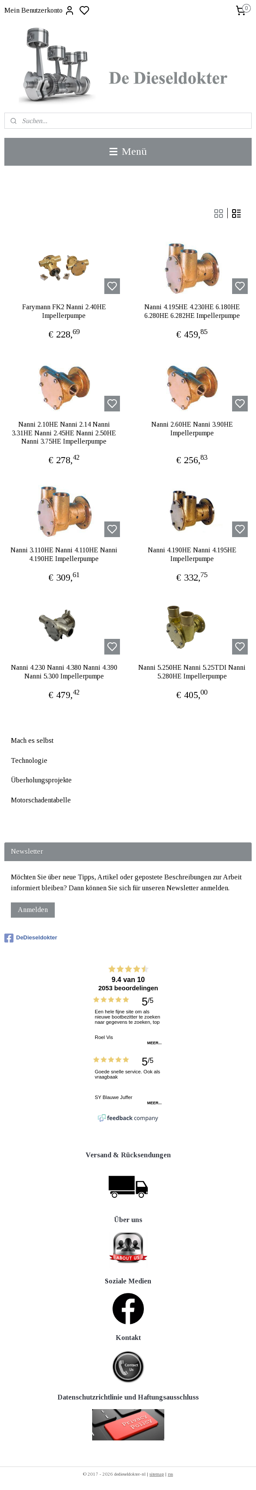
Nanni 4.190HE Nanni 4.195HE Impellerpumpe (192, 554)
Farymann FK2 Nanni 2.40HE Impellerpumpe (64, 311)
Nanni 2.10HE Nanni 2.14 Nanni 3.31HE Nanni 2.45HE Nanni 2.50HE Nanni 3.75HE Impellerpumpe (64, 432)
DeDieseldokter (30, 938)
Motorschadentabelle (41, 800)
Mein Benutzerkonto (39, 10)
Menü (128, 151)
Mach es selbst (32, 740)
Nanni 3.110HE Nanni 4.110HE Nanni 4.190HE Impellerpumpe (63, 554)
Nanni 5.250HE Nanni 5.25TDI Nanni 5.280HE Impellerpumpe (192, 671)
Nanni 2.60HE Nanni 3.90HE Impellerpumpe (192, 428)
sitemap (157, 1474)
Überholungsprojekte (41, 780)
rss (170, 1474)
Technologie (29, 760)
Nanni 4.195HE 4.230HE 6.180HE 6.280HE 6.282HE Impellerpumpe (192, 311)
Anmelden (33, 909)
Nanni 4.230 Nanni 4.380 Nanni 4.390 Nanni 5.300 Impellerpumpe (64, 671)
